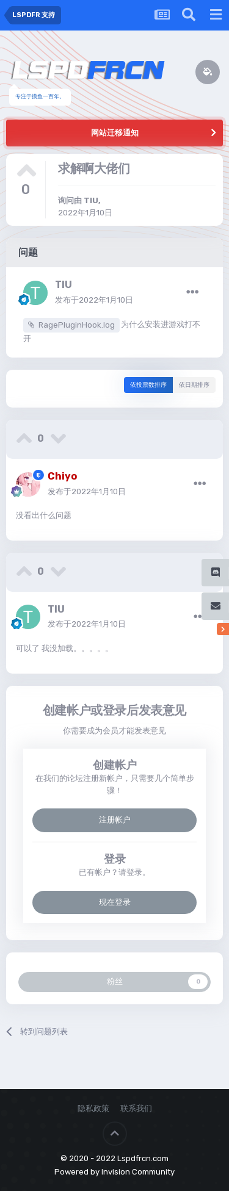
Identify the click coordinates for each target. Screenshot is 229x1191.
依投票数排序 (148, 385)
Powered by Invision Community (114, 1171)
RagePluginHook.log (76, 324)
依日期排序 (194, 385)
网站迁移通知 (115, 132)
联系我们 (136, 1108)
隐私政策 (93, 1108)
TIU (91, 200)
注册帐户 (115, 819)
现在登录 (115, 902)
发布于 (94, 299)
